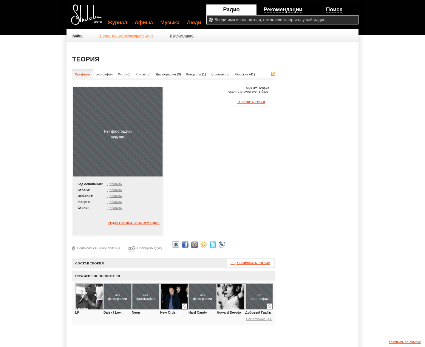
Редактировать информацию (134, 222)
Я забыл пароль (182, 36)
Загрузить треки (251, 102)
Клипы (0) (143, 74)
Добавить (114, 184)
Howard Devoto (229, 312)
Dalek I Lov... (113, 312)
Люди (194, 22)
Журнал (117, 22)
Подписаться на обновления (98, 248)
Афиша (144, 22)
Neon (136, 312)
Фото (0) (124, 74)
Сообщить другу (149, 248)
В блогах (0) (220, 74)
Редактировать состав (250, 263)
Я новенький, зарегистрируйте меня (125, 36)
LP (77, 312)
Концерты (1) (196, 74)
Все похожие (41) (259, 319)
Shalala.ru (89, 17)
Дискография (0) (168, 74)
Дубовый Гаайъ (258, 312)
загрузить (118, 137)
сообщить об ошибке (405, 342)
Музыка (170, 22)
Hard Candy (197, 312)
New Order (168, 312)
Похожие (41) (245, 74)
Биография (103, 74)
